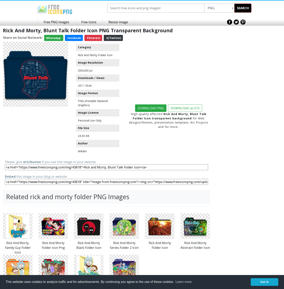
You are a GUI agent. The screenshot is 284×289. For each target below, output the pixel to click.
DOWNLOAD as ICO (185, 108)
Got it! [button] (264, 281)
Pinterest (93, 38)
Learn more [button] (184, 281)
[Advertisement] (35, 133)
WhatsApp (54, 38)
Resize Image (118, 22)
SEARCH (243, 8)
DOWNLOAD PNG (151, 108)
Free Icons (88, 22)
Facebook (74, 38)
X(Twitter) (113, 38)
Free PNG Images (56, 22)
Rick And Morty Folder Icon (95, 55)
